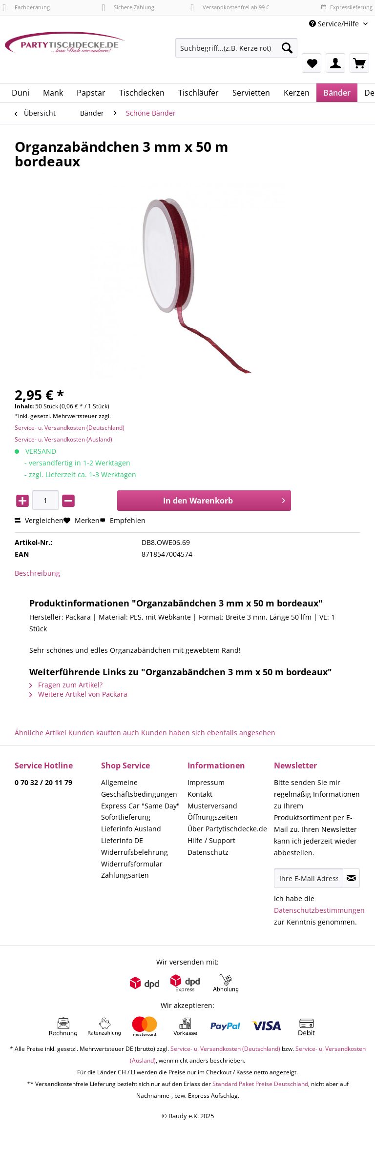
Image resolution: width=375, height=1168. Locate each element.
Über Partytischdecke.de (227, 828)
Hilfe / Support (211, 840)
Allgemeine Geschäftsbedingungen (139, 788)
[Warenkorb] (359, 63)
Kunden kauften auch (103, 732)
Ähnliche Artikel (40, 732)
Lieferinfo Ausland (131, 828)
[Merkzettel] (311, 63)
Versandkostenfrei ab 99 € (229, 7)
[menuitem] (236, 52)
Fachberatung (26, 7)
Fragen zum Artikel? (66, 684)
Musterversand (212, 805)
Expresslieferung (347, 7)
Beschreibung (37, 573)
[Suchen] (287, 48)
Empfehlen (123, 520)
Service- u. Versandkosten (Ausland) (63, 439)
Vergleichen (39, 520)
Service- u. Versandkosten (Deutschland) (70, 427)
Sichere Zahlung (128, 7)
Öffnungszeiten (213, 817)
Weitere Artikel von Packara (78, 694)
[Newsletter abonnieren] (351, 878)
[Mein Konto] (335, 63)
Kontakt (200, 794)
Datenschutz (208, 852)
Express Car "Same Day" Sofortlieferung (140, 811)
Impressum (206, 782)
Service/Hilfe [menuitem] (335, 23)
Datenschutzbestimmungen (319, 910)
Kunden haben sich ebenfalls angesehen (208, 732)
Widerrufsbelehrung (134, 852)
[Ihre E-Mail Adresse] (308, 878)
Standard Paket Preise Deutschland (260, 1084)
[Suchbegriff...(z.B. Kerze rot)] (236, 48)
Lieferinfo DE (122, 840)
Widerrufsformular (132, 863)
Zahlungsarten (125, 875)
